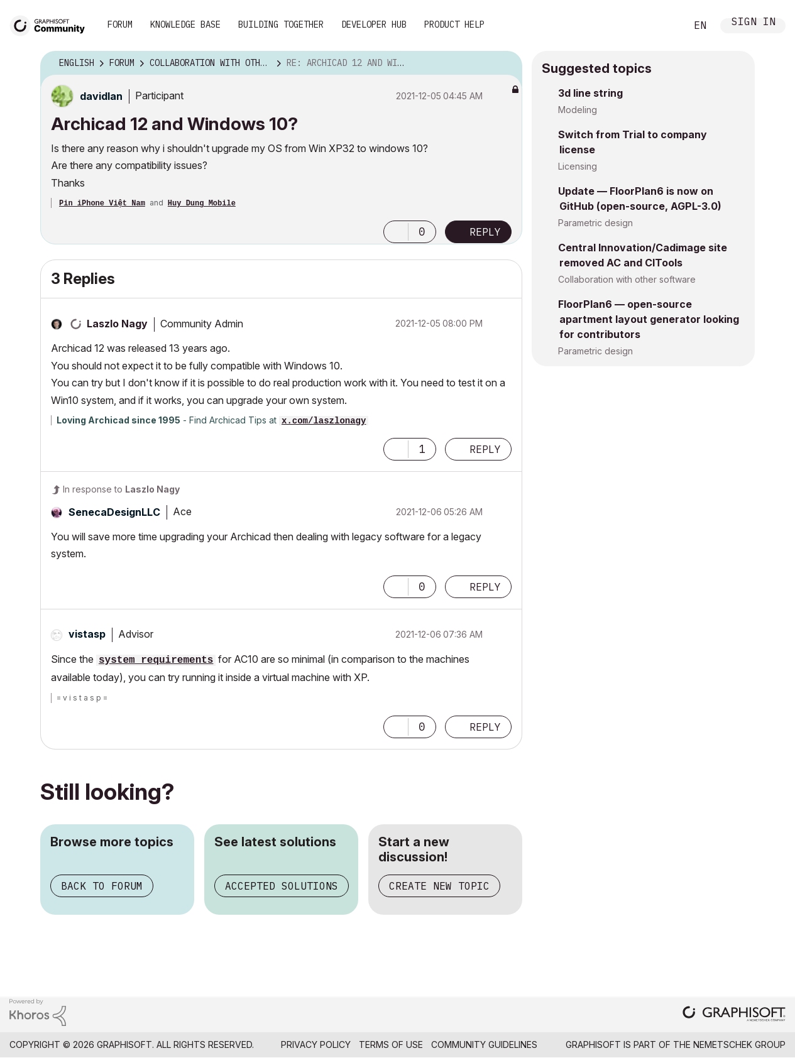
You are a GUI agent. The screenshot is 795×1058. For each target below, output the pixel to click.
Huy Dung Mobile (202, 203)
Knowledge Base (185, 24)
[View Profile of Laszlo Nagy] (117, 323)
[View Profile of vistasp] (87, 634)
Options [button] (504, 63)
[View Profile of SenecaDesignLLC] (114, 512)
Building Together (281, 24)
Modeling (577, 109)
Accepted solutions (281, 886)
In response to (121, 489)
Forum (120, 24)
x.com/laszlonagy (324, 421)
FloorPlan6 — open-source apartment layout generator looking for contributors (648, 319)
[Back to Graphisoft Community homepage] (51, 24)
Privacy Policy (316, 1044)
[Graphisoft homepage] (734, 1015)
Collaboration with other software (627, 279)
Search (662, 25)
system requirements (156, 660)
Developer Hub (374, 24)
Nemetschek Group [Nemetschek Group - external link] (739, 1044)
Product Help (454, 24)
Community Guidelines (484, 1044)
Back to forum (102, 886)
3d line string (590, 93)
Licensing (577, 166)
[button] (396, 232)
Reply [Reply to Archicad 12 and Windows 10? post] (485, 232)
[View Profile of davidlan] (101, 96)
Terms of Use (391, 1044)
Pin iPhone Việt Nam (102, 203)
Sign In (754, 23)
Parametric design (595, 222)
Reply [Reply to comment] (485, 449)
